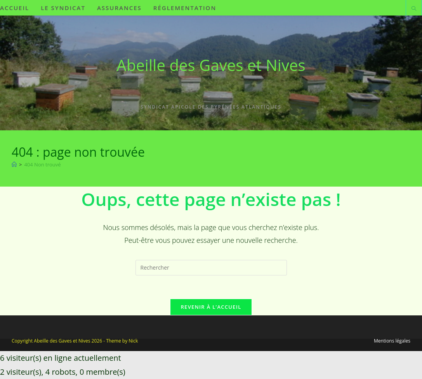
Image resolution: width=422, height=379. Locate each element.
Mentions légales (392, 340)
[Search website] (413, 9)
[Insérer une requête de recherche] (211, 267)
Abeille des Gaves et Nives (210, 65)
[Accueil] (14, 164)
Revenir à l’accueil (211, 306)
